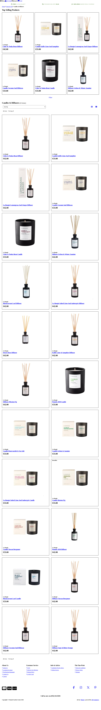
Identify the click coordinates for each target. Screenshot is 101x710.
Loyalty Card (30, 674)
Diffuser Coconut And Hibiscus (13, 648)
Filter (50, 97)
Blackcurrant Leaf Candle (12, 598)
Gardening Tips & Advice (57, 668)
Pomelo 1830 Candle (59, 402)
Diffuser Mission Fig (10, 402)
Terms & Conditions (80, 668)
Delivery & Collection (32, 670)
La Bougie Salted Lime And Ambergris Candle (18, 500)
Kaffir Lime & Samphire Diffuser (63, 352)
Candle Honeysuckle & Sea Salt (13, 451)
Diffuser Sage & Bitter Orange (62, 648)
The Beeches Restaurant (8, 672)
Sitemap (77, 672)
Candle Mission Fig (58, 500)
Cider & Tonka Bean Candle (45, 88)
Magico (83, 700)
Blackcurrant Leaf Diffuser (12, 303)
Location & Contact (7, 670)
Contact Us (5, 674)
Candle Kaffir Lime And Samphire (47, 46)
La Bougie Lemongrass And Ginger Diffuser (83, 46)
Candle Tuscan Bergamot (11, 549)
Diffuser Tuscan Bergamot (61, 598)
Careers (4, 676)
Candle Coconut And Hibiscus (13, 88)
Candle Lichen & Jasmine (61, 451)
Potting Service (54, 670)
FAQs (28, 668)
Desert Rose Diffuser (10, 352)
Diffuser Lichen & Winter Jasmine (79, 88)
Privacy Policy (79, 670)
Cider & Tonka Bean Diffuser (13, 46)
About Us (5, 668)
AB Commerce (95, 700)
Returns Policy (30, 672)
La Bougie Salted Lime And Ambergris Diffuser (68, 303)
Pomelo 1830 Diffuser (59, 549)
